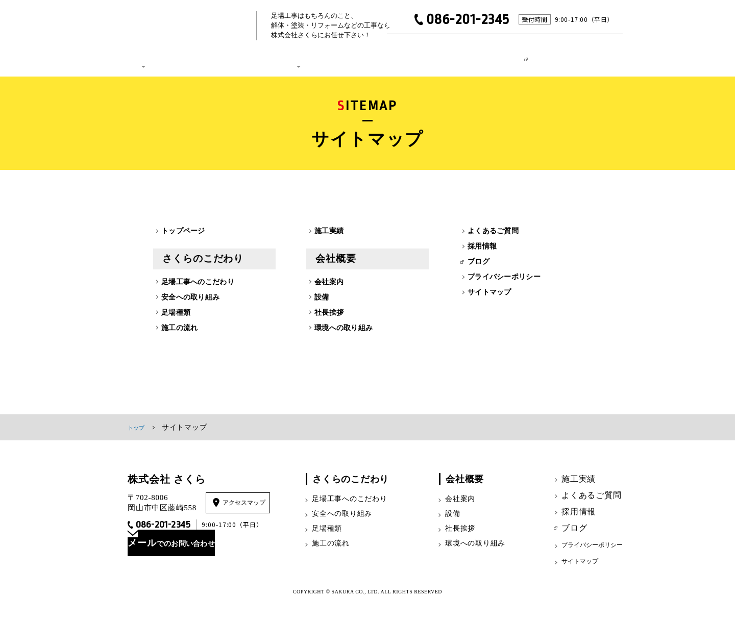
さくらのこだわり (148, 55)
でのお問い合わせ (197, 566)
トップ (139, 442)
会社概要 (287, 55)
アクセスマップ (248, 517)
